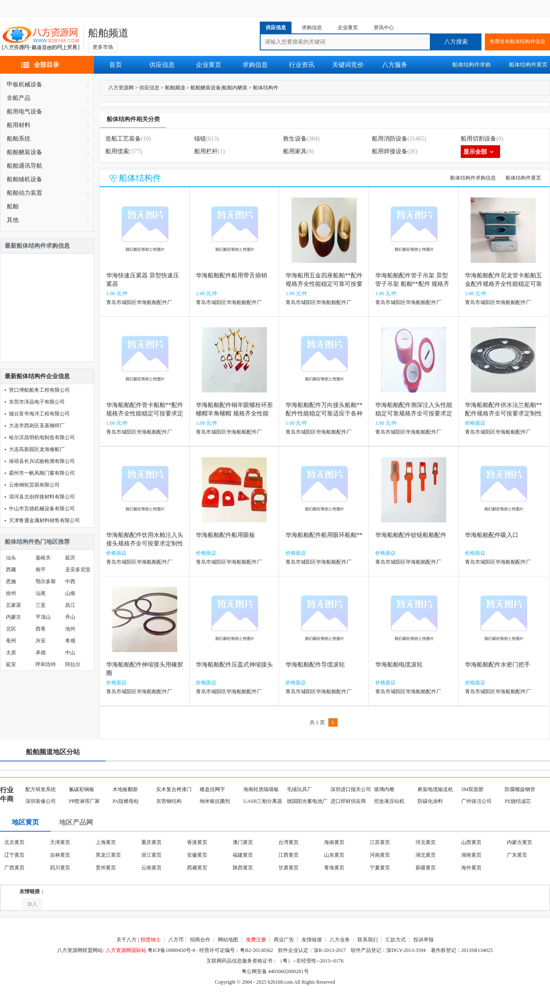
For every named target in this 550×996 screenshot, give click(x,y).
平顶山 (43, 617)
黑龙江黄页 (108, 855)
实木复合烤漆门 (174, 789)
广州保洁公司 (476, 801)
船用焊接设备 (389, 151)
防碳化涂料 (430, 801)
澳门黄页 (243, 842)
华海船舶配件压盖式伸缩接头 (234, 664)
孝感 (70, 641)
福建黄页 (243, 855)
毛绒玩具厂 (299, 789)
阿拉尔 (72, 664)
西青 (41, 629)
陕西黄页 (243, 868)
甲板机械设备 (24, 84)
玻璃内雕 (384, 789)
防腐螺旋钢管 (520, 789)
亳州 (11, 641)
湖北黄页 (425, 855)
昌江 (70, 605)
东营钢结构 (169, 801)
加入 (32, 904)
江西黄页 (288, 855)
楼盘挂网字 (212, 789)
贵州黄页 (106, 868)
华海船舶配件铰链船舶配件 (410, 535)
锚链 (200, 139)
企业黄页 (208, 64)
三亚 (41, 605)
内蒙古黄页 (519, 842)
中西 (70, 581)
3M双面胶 (472, 789)
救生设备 (295, 139)
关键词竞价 (348, 64)
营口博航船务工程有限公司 (39, 390)
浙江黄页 (151, 855)
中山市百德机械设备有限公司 (42, 509)
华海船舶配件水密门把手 (497, 664)
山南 (70, 593)
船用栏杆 (206, 151)
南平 (41, 570)
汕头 (11, 558)
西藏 (11, 570)
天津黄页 (60, 842)
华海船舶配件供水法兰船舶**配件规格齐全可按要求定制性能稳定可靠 (503, 413)
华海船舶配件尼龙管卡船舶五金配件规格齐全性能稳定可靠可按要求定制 (503, 284)
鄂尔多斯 (46, 581)
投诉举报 (423, 940)
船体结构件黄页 (523, 178)
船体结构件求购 (471, 64)
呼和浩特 (46, 664)
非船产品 (18, 98)
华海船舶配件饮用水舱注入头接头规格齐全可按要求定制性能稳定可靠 (144, 543)
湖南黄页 (471, 855)
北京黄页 (14, 842)
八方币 (176, 940)
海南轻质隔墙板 (261, 789)
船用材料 (18, 125)
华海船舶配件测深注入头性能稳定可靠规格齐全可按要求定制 (413, 413)
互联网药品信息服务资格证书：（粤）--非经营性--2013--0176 (275, 961)
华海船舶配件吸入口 (491, 535)
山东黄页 (334, 855)
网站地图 (228, 940)
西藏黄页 (197, 868)
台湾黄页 (288, 842)
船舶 (13, 206)
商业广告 (284, 940)
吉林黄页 (60, 855)
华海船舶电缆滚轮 (399, 664)
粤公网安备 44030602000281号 (275, 971)
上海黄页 (106, 842)
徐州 (11, 593)
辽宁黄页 (14, 855)
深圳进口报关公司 (350, 789)
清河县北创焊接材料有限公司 (42, 497)
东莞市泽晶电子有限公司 (37, 402)
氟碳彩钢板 (81, 789)
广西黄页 (14, 868)
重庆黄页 (151, 842)
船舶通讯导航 (24, 166)
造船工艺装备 (123, 139)
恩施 (11, 581)
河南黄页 (380, 855)
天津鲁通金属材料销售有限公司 (44, 520)
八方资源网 (121, 88)
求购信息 (255, 64)
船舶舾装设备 (24, 152)
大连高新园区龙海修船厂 (37, 449)
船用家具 (295, 151)
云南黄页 (151, 868)
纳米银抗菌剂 (215, 801)
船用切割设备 (478, 139)
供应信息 (162, 64)
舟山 (70, 617)
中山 (70, 653)
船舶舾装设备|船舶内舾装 (218, 88)
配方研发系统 (40, 789)
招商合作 (200, 940)
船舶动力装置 (24, 193)
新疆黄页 (425, 868)
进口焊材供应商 (348, 801)
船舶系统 (18, 139)
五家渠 (13, 605)
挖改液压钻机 (389, 801)
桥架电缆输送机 (435, 789)
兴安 (41, 641)
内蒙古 (13, 617)
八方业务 (340, 940)
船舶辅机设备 (24, 179)
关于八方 (126, 940)
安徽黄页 (197, 855)
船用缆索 (117, 151)
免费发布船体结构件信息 (517, 41)
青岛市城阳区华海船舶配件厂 (139, 302)
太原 (11, 653)
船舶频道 (108, 33)
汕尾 (41, 593)
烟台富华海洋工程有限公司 (39, 414)
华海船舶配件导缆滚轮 (315, 664)
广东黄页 (517, 855)
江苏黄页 (380, 842)
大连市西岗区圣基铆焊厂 (37, 426)
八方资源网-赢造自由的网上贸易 (40, 39)
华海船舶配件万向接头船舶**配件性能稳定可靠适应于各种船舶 (324, 413)
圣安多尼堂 (78, 570)
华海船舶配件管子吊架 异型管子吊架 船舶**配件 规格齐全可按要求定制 (412, 284)
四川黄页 (60, 868)
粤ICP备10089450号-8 (171, 950)
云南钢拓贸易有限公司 (34, 485)
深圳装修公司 (40, 801)
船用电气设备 (24, 111)
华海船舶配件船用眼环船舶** (324, 535)
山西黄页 (471, 842)
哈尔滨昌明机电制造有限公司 (42, 437)
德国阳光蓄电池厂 (307, 801)
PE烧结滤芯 (518, 801)
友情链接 (312, 940)
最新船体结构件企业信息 (37, 376)
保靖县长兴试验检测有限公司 (42, 461)
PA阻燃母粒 (126, 801)
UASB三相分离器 (262, 801)
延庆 (70, 558)
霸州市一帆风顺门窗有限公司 (42, 473)
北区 (11, 629)
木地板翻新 (125, 789)
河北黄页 (425, 842)
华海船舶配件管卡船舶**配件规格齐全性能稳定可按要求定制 (144, 413)
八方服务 (394, 64)
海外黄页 (471, 868)
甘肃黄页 (288, 868)
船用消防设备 (389, 139)
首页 (115, 64)
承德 (41, 653)
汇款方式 (395, 940)
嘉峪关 (43, 558)
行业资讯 (301, 64)
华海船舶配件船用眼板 (225, 535)
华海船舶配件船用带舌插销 (231, 275)
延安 (11, 664)
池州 (70, 629)
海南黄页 (334, 842)
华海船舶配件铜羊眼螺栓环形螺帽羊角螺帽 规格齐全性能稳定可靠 (234, 413)
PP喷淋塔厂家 (84, 801)
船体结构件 (265, 88)
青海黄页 (334, 868)
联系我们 (368, 940)
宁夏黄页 (380, 868)
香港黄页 (197, 842)
